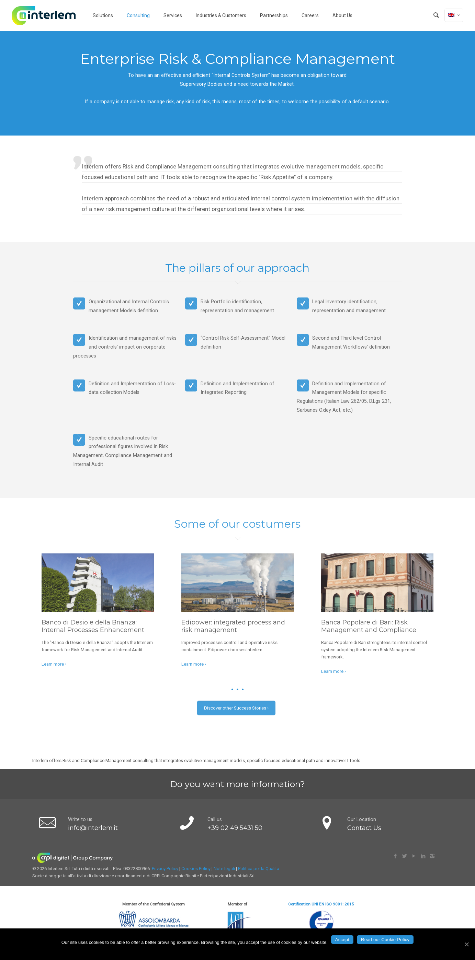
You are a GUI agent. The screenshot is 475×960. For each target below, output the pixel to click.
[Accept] (466, 944)
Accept (342, 939)
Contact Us (364, 828)
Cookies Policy (196, 868)
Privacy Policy (165, 868)
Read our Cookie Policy (385, 939)
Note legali (224, 868)
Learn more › (54, 664)
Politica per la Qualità (258, 868)
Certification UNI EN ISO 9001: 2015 (321, 904)
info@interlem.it (93, 828)
